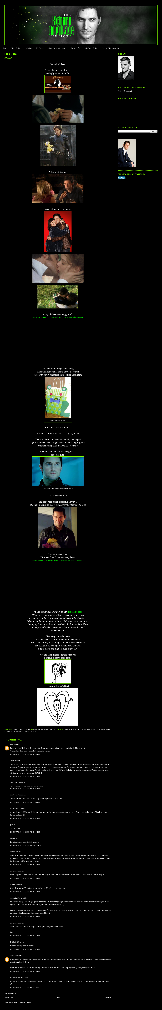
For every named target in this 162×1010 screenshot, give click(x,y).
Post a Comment (10, 994)
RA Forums (40, 48)
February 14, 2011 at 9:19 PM (25, 832)
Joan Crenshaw (15, 955)
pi (11, 825)
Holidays (77, 729)
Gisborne (68, 729)
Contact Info (74, 48)
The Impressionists (21, 731)
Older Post (107, 997)
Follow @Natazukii (125, 91)
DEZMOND (14, 942)
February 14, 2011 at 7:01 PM (25, 789)
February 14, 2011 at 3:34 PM (25, 777)
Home (5, 48)
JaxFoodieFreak (16, 783)
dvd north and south (17, 978)
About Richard (16, 48)
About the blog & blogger (57, 48)
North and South (90, 729)
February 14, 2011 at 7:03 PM (25, 802)
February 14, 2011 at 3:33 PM (25, 754)
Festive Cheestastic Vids (111, 48)
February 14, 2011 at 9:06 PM (25, 819)
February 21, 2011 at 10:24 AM (25, 988)
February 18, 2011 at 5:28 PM (25, 971)
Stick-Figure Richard (90, 48)
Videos (34, 731)
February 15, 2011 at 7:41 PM (25, 936)
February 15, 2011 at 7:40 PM (25, 917)
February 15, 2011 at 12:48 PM (25, 846)
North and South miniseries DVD (75, 981)
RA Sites (29, 48)
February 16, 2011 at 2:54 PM (25, 949)
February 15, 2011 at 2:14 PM (25, 878)
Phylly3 (13, 744)
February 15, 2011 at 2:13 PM (25, 865)
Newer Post (8, 997)
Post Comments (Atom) (22, 1002)
